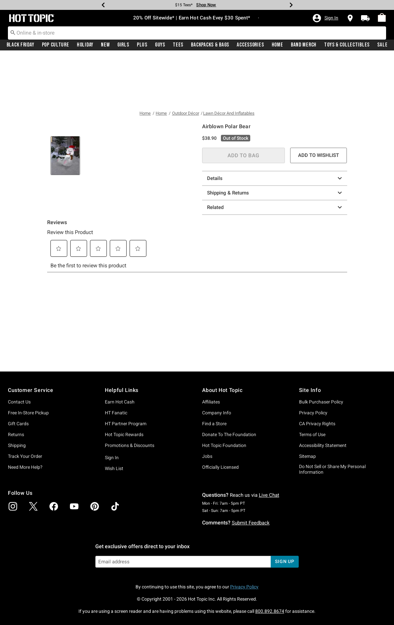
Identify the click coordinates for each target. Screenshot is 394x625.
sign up (284, 561)
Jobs (207, 456)
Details (275, 128)
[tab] (65, 275)
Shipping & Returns (275, 142)
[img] (13, 506)
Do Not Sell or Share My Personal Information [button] (332, 469)
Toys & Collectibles (347, 45)
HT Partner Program (125, 423)
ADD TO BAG (243, 105)
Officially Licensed (220, 467)
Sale (382, 45)
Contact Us (19, 401)
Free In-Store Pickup (28, 412)
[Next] (291, 5)
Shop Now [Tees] (206, 4)
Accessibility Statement (323, 445)
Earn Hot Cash (120, 401)
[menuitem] (382, 18)
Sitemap (307, 456)
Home (277, 45)
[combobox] (197, 33)
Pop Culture (55, 45)
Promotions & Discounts (129, 445)
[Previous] (103, 5)
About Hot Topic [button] (222, 390)
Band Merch (304, 45)
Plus (142, 45)
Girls (123, 45)
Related (275, 157)
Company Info (216, 412)
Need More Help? (25, 467)
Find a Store (214, 423)
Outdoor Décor (185, 63)
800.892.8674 (269, 611)
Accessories (250, 45)
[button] (325, 18)
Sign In (112, 457)
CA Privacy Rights (317, 423)
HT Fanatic (116, 412)
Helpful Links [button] (121, 390)
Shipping (17, 445)
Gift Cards (18, 423)
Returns (16, 434)
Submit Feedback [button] (251, 523)
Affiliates (211, 401)
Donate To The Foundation (229, 434)
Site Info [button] (310, 390)
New (105, 45)
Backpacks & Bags (210, 45)
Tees (178, 45)
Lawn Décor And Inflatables (229, 63)
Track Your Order (25, 456)
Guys (160, 45)
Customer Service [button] (30, 390)
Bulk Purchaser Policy (321, 401)
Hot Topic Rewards (124, 434)
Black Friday (20, 45)
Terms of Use (312, 434)
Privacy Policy (313, 412)
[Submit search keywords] (13, 32)
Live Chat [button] (269, 495)
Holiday (85, 45)
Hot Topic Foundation (224, 445)
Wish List (114, 468)
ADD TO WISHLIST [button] (318, 105)
